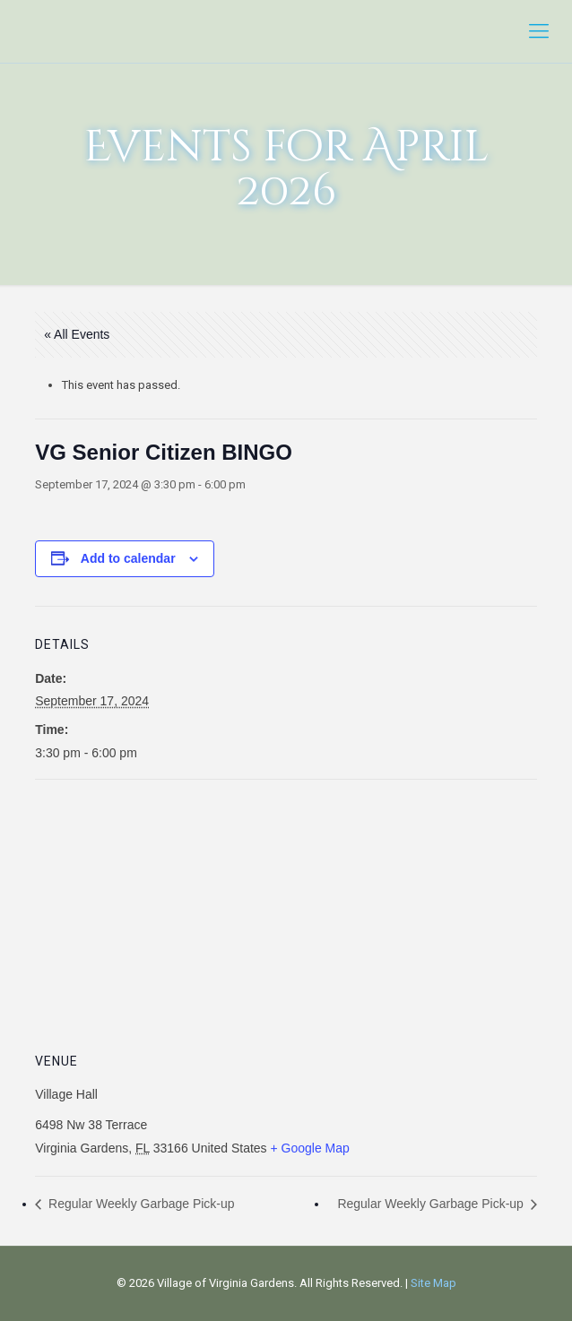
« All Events (76, 334)
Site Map (433, 1283)
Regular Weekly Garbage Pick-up (139, 1203)
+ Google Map (310, 1148)
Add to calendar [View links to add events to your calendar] (128, 558)
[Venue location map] (286, 909)
